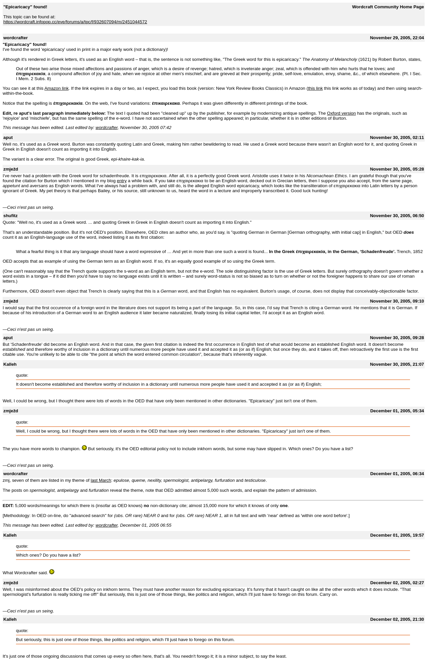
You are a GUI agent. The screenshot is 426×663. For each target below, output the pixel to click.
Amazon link (56, 88)
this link (315, 88)
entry (122, 180)
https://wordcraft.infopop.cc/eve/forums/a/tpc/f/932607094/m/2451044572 (75, 21)
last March (101, 480)
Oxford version (341, 113)
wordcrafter (106, 127)
